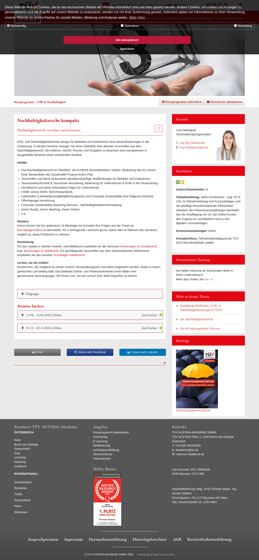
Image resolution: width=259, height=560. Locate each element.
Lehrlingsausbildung (106, 450)
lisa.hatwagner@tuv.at (31, 230)
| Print (37, 352)
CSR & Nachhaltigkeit (51, 102)
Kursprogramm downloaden (111, 432)
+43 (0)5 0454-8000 (188, 445)
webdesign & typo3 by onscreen (156, 554)
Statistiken (130, 25)
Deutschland (22, 500)
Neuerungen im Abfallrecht (41, 250)
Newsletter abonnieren (226, 102)
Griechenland (23, 482)
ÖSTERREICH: (24, 432)
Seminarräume (102, 454)
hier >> (208, 279)
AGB (177, 539)
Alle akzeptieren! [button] (127, 40)
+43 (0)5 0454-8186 (192, 143)
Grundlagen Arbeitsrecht (69, 255)
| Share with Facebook (90, 352)
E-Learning (100, 441)
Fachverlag (100, 436)
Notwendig (16, 25)
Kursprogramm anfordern (183, 102)
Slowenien (21, 512)
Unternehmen (102, 458)
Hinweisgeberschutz (150, 539)
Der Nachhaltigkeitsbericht (196, 319)
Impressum (73, 539)
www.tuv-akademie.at (190, 454)
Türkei (18, 494)
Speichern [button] (127, 48)
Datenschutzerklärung (108, 539)
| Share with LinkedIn (142, 352)
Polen (18, 506)
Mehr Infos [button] (137, 17)
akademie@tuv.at (187, 450)
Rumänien (21, 488)
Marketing (243, 25)
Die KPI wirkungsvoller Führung (200, 328)
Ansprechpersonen (43, 539)
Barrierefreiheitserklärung (209, 539)
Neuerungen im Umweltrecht (138, 246)
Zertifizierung (101, 445)
